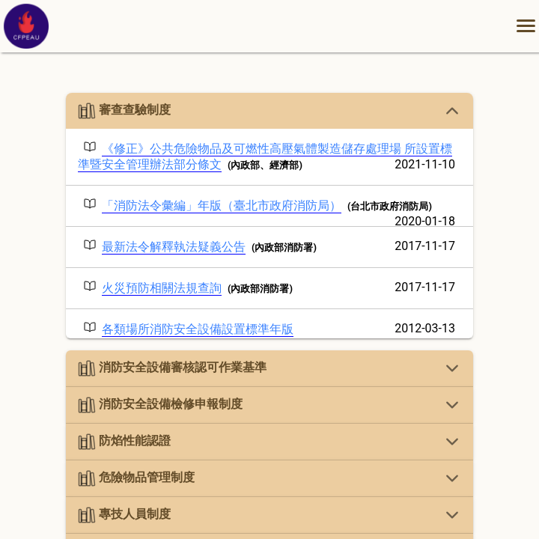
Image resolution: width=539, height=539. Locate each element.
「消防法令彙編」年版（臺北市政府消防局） (221, 205)
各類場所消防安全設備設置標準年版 (197, 329)
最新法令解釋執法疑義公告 (174, 247)
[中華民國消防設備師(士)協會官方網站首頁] (26, 44)
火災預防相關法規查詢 (162, 288)
